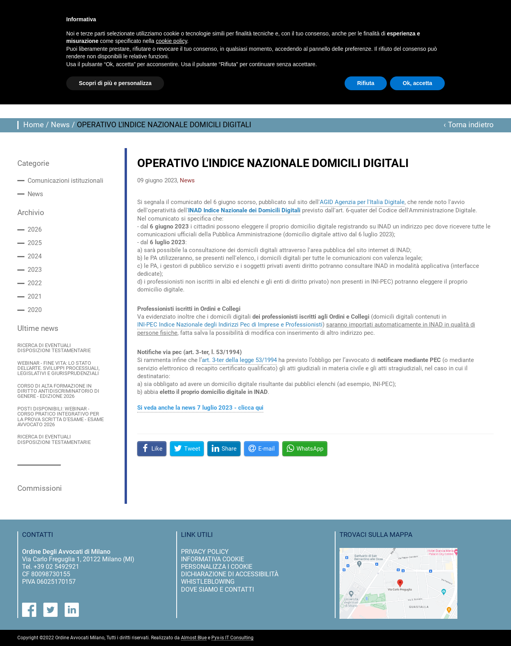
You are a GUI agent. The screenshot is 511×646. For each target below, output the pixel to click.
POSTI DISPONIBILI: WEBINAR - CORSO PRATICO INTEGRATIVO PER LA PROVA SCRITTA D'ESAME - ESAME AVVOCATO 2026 (60, 416)
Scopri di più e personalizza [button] (115, 83)
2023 (35, 270)
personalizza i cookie (216, 566)
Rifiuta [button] (366, 83)
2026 (35, 229)
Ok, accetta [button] (417, 83)
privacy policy (205, 551)
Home (33, 125)
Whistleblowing (208, 581)
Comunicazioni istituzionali (65, 181)
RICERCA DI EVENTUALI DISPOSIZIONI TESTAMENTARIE (54, 348)
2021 (35, 296)
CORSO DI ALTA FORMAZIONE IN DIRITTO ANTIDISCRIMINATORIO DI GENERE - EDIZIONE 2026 (58, 391)
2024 (35, 256)
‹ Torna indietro (469, 125)
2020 (35, 310)
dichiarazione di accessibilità (229, 574)
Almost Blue (194, 637)
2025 (35, 243)
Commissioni (39, 488)
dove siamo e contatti (217, 589)
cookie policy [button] (171, 41)
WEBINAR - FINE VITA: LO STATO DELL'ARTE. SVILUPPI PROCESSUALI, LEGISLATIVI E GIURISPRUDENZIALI (58, 368)
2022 (35, 283)
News (60, 125)
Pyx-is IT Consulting (232, 637)
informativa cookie (212, 559)
